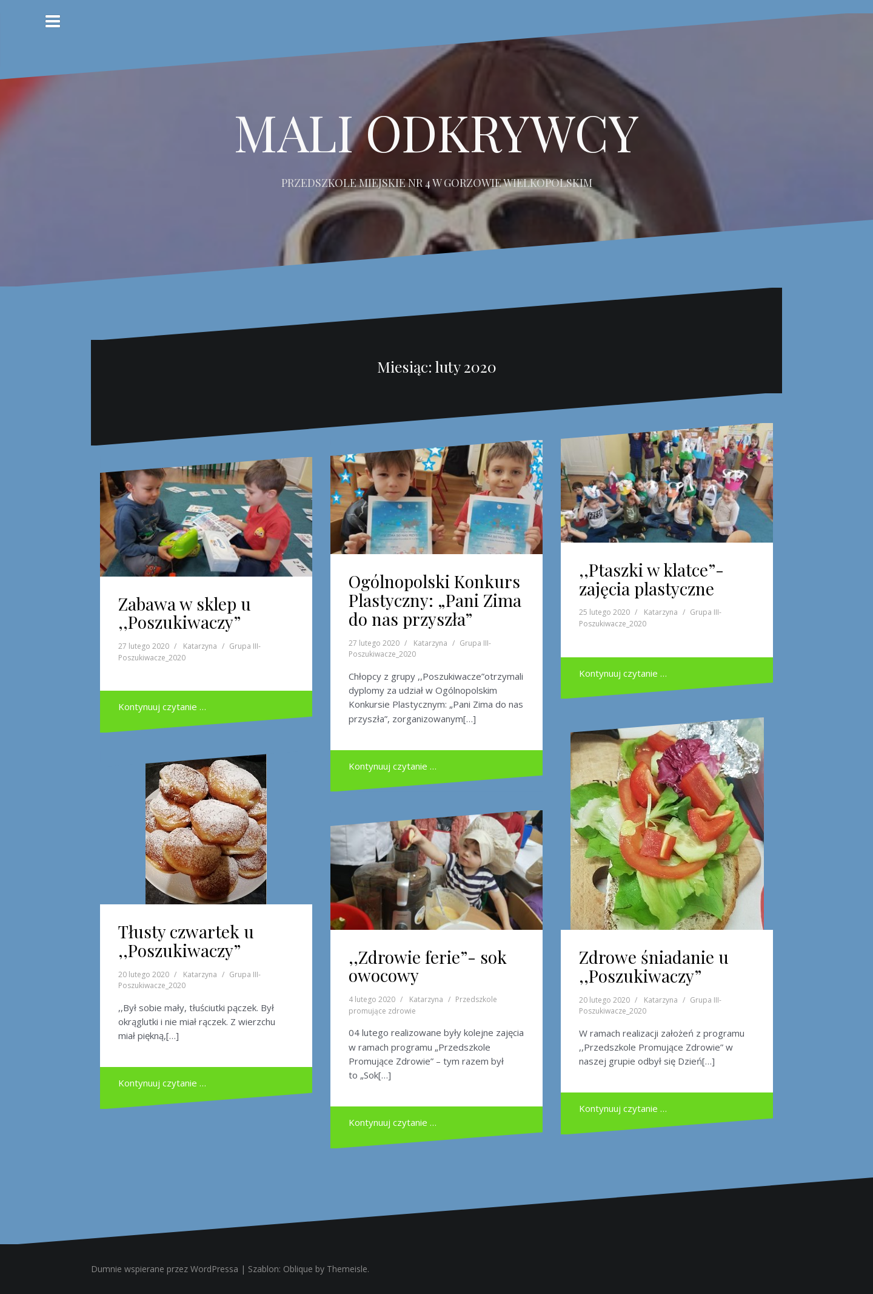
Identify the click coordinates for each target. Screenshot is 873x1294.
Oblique (298, 1269)
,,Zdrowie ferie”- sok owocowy (428, 966)
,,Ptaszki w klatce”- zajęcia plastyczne (651, 579)
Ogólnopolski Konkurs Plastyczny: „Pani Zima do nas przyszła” (435, 600)
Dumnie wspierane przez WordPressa (164, 1269)
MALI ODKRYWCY (436, 131)
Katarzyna (200, 646)
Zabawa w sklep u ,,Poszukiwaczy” (184, 613)
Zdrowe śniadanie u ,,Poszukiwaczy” (654, 966)
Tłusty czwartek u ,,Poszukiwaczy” (186, 940)
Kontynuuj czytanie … (162, 706)
